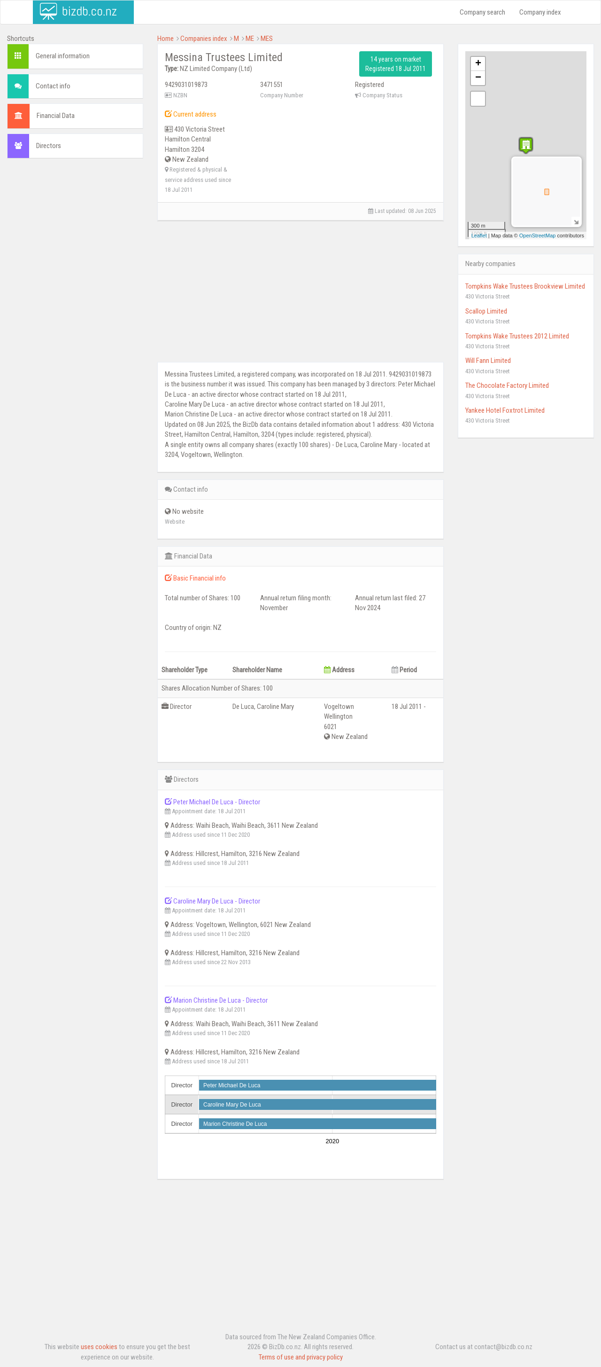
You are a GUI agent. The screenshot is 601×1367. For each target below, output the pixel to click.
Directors (48, 145)
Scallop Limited (486, 311)
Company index (540, 12)
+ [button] (478, 64)
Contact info (53, 86)
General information (63, 56)
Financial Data (56, 115)
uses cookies (99, 1347)
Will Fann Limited (488, 360)
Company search (482, 12)
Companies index (203, 38)
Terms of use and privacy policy (301, 1357)
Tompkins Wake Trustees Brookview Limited (525, 286)
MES (267, 38)
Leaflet (479, 235)
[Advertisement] (75, 309)
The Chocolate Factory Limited (507, 385)
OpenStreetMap (537, 235)
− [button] (478, 78)
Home (165, 38)
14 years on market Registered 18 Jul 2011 (395, 63)
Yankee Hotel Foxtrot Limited (505, 410)
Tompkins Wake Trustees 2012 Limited (517, 336)
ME (250, 38)
